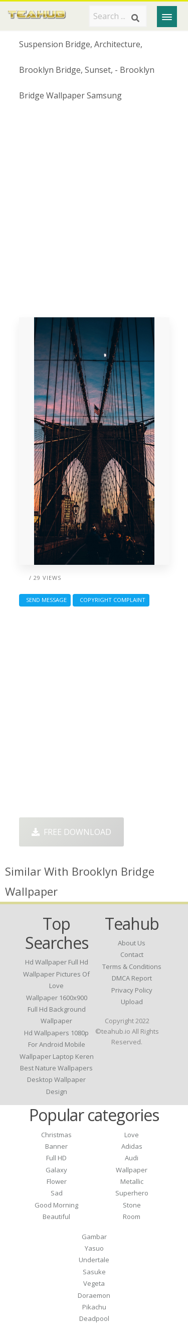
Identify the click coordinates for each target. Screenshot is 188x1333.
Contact (131, 954)
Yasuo (94, 1248)
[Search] (135, 18)
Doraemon (94, 1295)
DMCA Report (132, 978)
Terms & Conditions (131, 966)
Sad (57, 1192)
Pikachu (94, 1306)
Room (131, 1216)
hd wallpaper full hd (56, 961)
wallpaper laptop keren (57, 1056)
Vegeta (94, 1283)
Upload (132, 1001)
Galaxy (56, 1169)
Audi (131, 1157)
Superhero (131, 1192)
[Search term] (118, 16)
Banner (56, 1146)
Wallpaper (131, 1169)
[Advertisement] (94, 213)
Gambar (94, 1236)
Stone (132, 1204)
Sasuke (94, 1271)
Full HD (56, 1157)
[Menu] (167, 16)
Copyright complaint (111, 599)
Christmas (56, 1134)
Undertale (94, 1259)
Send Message (45, 599)
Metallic (131, 1181)
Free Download (71, 831)
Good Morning (56, 1204)
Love (131, 1134)
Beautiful (56, 1216)
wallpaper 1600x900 (56, 997)
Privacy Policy (131, 990)
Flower (57, 1181)
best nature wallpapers (56, 1067)
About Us (131, 942)
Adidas (131, 1146)
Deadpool (94, 1318)
